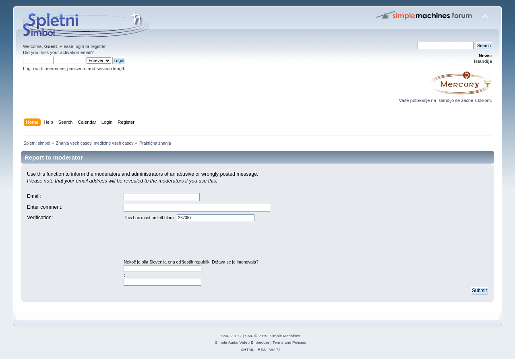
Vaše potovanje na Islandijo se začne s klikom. (445, 98)
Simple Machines (285, 336)
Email (33, 196)
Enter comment (44, 207)
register (98, 46)
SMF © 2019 (256, 336)
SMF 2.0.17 (231, 336)
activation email (75, 52)
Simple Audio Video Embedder (242, 342)
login (79, 46)
